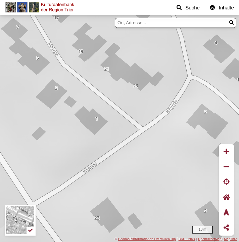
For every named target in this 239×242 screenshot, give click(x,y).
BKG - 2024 (187, 239)
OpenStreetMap (210, 239)
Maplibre (230, 239)
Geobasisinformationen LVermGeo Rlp (147, 239)
